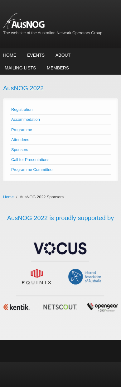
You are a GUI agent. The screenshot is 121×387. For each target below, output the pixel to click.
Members (58, 67)
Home (9, 55)
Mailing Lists (20, 67)
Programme (21, 129)
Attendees (20, 139)
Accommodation (25, 119)
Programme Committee (31, 169)
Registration (21, 109)
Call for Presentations (30, 159)
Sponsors (19, 149)
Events (36, 55)
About (63, 55)
